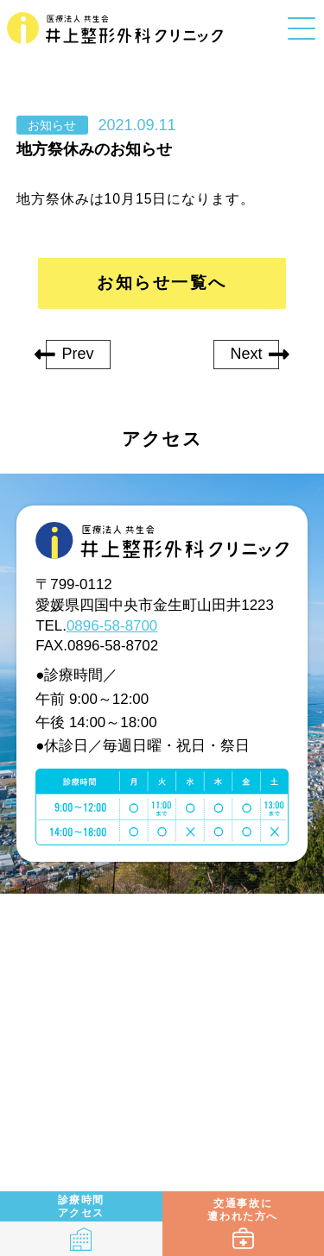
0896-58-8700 (112, 626)
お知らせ (52, 126)
